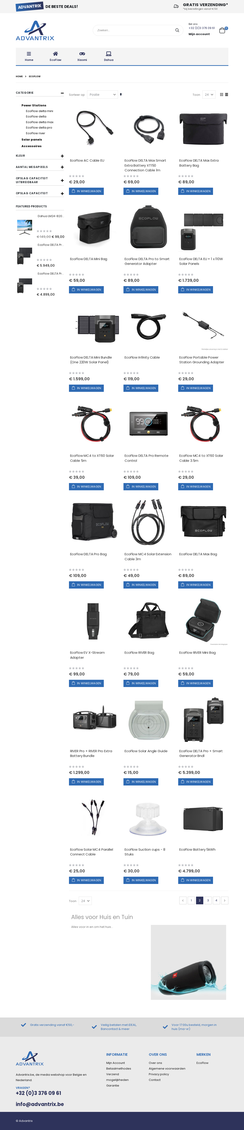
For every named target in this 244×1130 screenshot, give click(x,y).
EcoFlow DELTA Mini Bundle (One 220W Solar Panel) (91, 360)
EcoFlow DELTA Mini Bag (88, 258)
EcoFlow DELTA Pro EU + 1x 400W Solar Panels (51, 274)
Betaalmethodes (118, 1068)
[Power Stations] (41, 105)
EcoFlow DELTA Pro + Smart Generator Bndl (201, 753)
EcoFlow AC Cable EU (87, 160)
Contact (155, 1080)
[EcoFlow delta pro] (44, 127)
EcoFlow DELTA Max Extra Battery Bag (199, 163)
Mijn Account (115, 1063)
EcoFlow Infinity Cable (142, 357)
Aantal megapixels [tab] (32, 167)
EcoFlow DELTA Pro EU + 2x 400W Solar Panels (51, 245)
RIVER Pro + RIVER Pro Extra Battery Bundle (91, 753)
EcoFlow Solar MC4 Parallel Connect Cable (91, 852)
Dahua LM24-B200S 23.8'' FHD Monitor (51, 216)
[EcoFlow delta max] (44, 122)
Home (19, 76)
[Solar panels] (41, 139)
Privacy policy (159, 1074)
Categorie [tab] (25, 93)
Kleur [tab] (20, 156)
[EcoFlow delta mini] (44, 111)
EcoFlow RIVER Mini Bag (197, 652)
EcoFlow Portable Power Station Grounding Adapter (201, 360)
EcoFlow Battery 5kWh (197, 849)
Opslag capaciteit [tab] (32, 193)
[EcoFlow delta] (44, 116)
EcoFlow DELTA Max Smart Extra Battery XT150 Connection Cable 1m (145, 165)
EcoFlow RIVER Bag (139, 652)
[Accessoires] (41, 146)
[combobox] (138, 30)
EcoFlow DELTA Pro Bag (88, 554)
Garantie (112, 1085)
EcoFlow (202, 1063)
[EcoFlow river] (44, 133)
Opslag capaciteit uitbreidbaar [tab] (32, 180)
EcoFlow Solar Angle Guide (146, 751)
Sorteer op (77, 95)
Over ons (155, 1063)
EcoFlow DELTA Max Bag (198, 554)
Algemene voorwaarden (167, 1068)
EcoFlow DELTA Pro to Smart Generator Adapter (147, 261)
